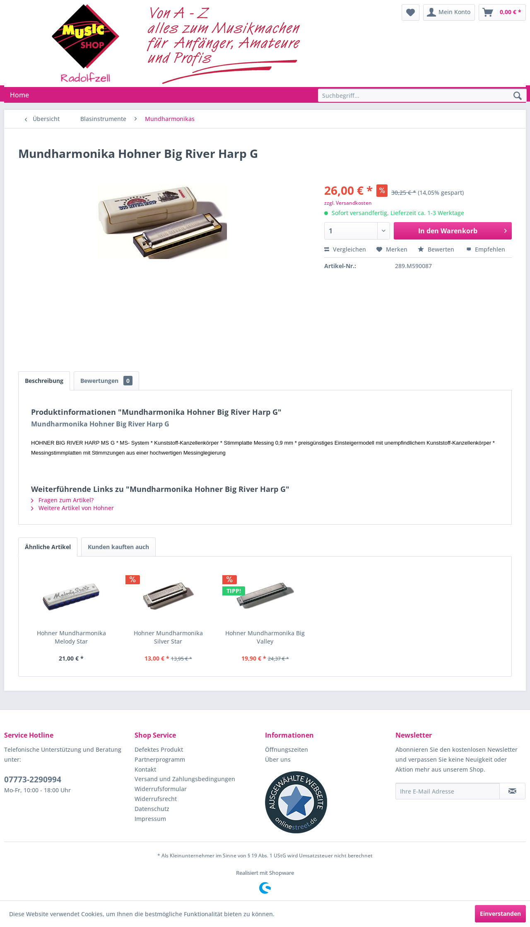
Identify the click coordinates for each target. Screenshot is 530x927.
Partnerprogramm (160, 759)
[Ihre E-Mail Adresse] (447, 791)
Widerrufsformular (161, 789)
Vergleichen (345, 249)
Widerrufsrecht (156, 799)
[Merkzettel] (410, 12)
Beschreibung (44, 381)
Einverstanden (500, 913)
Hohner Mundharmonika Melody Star (71, 637)
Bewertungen (106, 380)
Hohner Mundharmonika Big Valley (265, 637)
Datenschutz (152, 809)
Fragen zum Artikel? (62, 500)
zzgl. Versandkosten (348, 202)
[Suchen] (517, 96)
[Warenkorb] (502, 12)
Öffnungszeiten (286, 749)
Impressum (150, 819)
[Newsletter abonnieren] (512, 791)
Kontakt (145, 769)
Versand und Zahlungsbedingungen (185, 779)
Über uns (278, 759)
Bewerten (437, 249)
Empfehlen (485, 249)
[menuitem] (410, 12)
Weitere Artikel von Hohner (72, 508)
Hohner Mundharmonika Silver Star (168, 637)
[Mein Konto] (449, 12)
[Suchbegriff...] (422, 95)
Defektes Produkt (159, 749)
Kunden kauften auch (118, 547)
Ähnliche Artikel (48, 547)
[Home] (19, 95)
